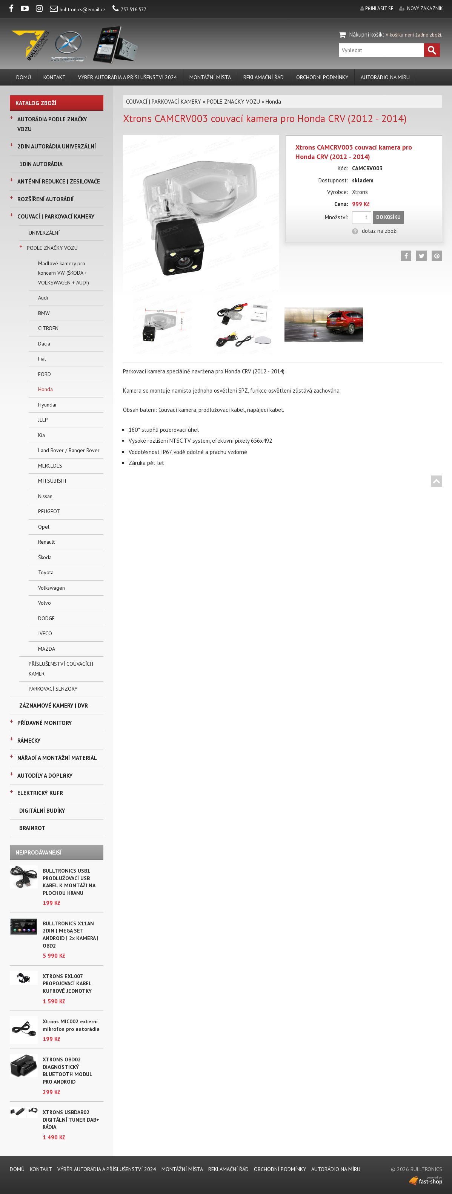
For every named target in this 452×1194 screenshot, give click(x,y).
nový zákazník (425, 8)
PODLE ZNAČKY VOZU (52, 248)
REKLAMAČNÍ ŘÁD (263, 77)
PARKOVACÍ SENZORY (53, 688)
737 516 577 (129, 9)
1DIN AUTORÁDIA (41, 164)
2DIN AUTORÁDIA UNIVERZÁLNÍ (56, 146)
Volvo (44, 602)
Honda (45, 389)
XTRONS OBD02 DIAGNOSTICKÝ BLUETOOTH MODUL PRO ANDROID (67, 1070)
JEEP (43, 419)
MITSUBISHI (52, 480)
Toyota (46, 572)
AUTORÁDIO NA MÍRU (385, 77)
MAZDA (46, 648)
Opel (43, 526)
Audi (43, 297)
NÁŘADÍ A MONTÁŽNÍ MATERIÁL (57, 757)
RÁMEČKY (28, 740)
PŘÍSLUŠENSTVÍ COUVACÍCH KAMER (61, 668)
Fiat (42, 358)
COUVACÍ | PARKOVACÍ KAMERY (55, 216)
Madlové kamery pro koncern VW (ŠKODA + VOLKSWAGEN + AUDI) (63, 273)
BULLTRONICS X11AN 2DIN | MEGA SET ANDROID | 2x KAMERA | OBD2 (70, 934)
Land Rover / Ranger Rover (69, 450)
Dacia (44, 343)
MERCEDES (50, 465)
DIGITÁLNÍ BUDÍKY (42, 810)
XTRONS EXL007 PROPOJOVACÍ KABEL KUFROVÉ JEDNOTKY (67, 983)
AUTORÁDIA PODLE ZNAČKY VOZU (52, 124)
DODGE (46, 618)
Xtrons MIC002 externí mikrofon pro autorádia (71, 1025)
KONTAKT (54, 77)
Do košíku (388, 217)
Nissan (45, 496)
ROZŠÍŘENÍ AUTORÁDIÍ (45, 199)
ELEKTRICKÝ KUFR (40, 793)
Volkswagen (51, 587)
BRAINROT (32, 828)
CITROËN (48, 328)
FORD (44, 374)
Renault (46, 541)
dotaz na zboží (375, 230)
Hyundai (47, 404)
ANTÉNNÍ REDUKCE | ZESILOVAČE (58, 181)
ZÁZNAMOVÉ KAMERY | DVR (53, 705)
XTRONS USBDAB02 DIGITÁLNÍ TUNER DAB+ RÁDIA (71, 1119)
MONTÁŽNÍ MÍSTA (210, 77)
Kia (41, 435)
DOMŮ (23, 77)
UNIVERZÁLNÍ (44, 232)
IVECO (45, 633)
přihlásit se (379, 8)
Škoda (45, 557)
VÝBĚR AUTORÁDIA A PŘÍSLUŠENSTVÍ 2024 (127, 77)
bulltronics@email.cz (77, 9)
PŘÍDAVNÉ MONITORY (44, 722)
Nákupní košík (366, 34)
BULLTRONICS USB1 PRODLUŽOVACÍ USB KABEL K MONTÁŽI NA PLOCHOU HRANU (69, 881)
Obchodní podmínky (322, 77)
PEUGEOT (49, 511)
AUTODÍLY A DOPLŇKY (44, 775)
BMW (44, 313)
